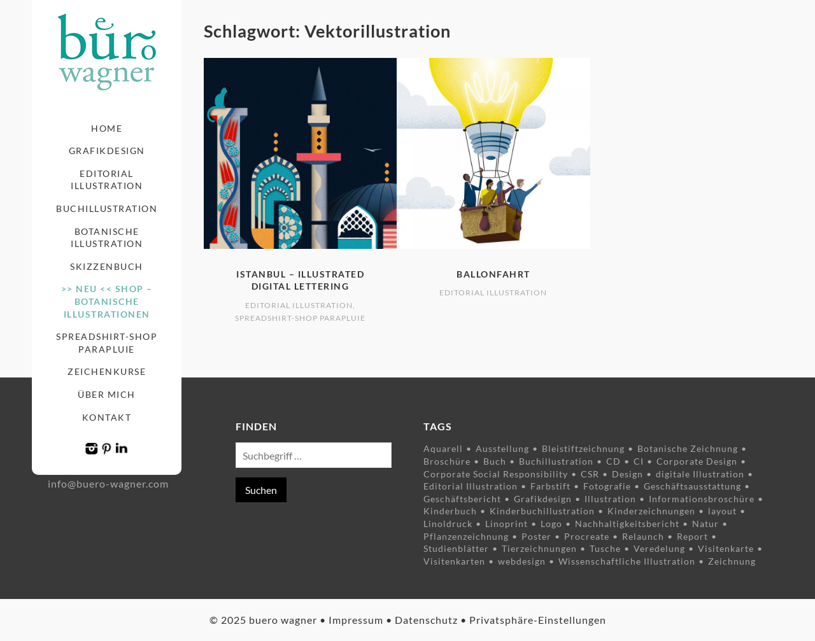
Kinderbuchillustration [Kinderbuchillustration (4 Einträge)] (542, 510)
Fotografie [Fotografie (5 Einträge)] (607, 486)
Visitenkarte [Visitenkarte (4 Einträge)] (726, 548)
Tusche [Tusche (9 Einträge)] (605, 548)
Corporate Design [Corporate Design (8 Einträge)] (696, 461)
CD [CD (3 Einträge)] (613, 461)
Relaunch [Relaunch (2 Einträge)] (643, 536)
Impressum (356, 620)
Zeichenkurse (106, 371)
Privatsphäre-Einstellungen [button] (537, 620)
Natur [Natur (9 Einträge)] (705, 523)
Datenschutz (426, 620)
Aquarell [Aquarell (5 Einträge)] (443, 448)
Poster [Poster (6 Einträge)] (536, 536)
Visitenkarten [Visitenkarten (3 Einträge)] (454, 561)
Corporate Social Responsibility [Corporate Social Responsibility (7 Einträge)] (495, 473)
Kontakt (107, 417)
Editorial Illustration (107, 180)
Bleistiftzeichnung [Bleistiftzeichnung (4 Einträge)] (583, 448)
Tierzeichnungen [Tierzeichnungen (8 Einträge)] (539, 548)
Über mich (107, 394)
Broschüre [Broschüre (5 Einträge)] (447, 461)
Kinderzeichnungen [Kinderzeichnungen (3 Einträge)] (651, 510)
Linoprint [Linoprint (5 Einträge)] (506, 523)
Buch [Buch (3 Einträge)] (494, 461)
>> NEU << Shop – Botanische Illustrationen (107, 301)
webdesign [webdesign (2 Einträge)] (522, 561)
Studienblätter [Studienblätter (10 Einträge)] (456, 548)
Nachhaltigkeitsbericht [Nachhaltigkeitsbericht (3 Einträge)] (627, 523)
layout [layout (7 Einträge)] (722, 510)
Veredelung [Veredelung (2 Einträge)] (659, 548)
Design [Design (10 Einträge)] (627, 473)
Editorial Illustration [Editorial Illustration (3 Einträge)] (470, 486)
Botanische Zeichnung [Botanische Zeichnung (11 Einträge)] (687, 448)
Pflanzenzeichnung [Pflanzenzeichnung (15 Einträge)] (466, 536)
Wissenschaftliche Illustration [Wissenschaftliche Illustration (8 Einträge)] (626, 561)
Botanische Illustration (107, 238)
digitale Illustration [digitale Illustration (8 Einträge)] (700, 473)
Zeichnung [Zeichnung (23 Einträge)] (732, 561)
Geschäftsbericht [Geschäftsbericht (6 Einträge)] (462, 498)
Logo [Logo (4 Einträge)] (551, 523)
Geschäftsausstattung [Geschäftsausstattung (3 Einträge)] (692, 486)
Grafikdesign (107, 150)
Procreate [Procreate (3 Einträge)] (586, 536)
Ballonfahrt (493, 274)
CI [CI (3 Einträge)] (639, 461)
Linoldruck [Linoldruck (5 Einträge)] (447, 523)
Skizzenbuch (106, 266)
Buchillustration (106, 208)
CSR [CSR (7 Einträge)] (590, 473)
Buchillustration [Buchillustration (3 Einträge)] (556, 461)
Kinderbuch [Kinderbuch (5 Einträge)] (450, 510)
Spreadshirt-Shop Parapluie (106, 343)
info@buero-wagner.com (108, 483)
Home (106, 128)
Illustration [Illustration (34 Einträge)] (610, 498)
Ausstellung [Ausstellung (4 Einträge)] (502, 448)
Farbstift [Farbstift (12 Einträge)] (550, 486)
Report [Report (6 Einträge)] (692, 536)
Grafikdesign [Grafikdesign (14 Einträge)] (543, 498)
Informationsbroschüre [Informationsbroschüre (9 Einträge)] (702, 498)
